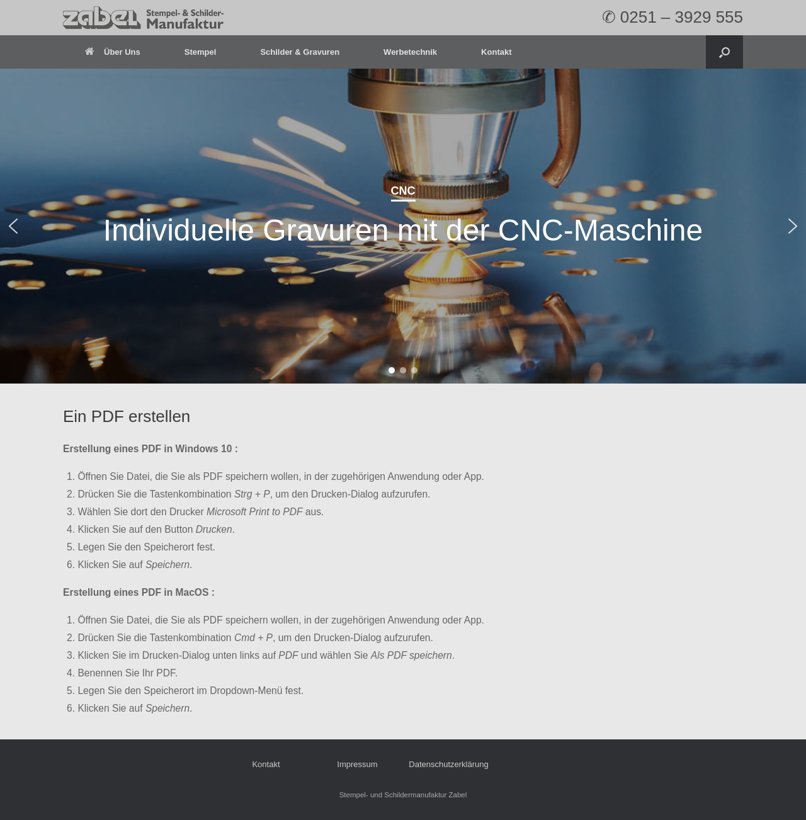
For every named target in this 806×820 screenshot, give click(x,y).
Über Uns (112, 52)
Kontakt (496, 52)
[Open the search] (724, 52)
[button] (13, 226)
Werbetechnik (410, 52)
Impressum (357, 764)
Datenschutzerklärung (448, 764)
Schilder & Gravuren (299, 52)
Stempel (200, 52)
